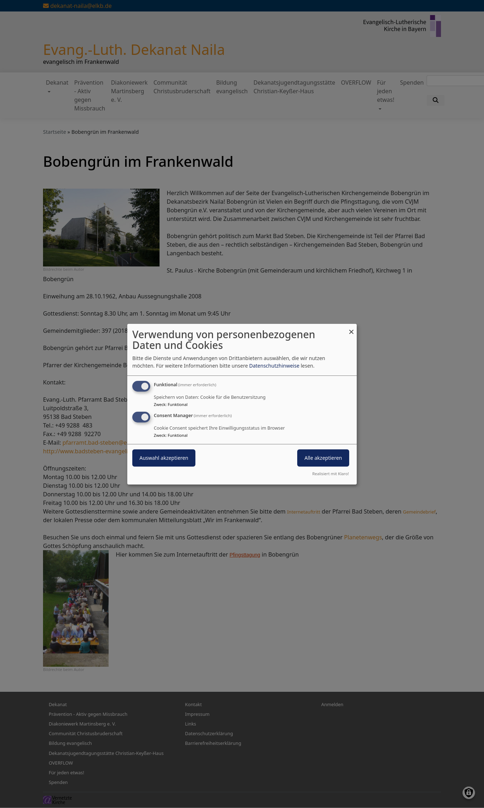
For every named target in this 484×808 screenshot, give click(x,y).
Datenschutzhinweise (274, 365)
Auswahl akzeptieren (163, 457)
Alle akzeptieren (323, 457)
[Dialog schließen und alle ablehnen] (351, 327)
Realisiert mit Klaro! (330, 473)
